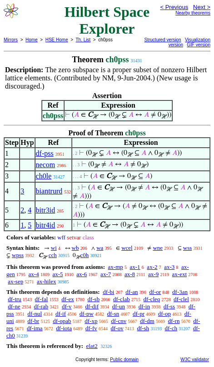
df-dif (92, 306)
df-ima (35, 328)
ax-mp (115, 266)
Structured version (162, 39)
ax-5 (57, 274)
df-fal (41, 299)
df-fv (91, 328)
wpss (18, 255)
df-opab (62, 320)
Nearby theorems (192, 12)
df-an (131, 291)
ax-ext (179, 274)
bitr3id (45, 210)
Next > (201, 7)
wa (99, 247)
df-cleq (151, 299)
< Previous (174, 7)
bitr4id (45, 225)
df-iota (64, 328)
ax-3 (169, 266)
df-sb (93, 299)
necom (45, 165)
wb (75, 247)
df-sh (143, 328)
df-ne (14, 306)
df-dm (147, 320)
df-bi (108, 291)
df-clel (181, 299)
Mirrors (11, 39)
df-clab (121, 299)
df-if (60, 313)
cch (53, 255)
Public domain (124, 359)
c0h (84, 255)
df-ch (171, 328)
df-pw (87, 313)
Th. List (83, 39)
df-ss (169, 306)
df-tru (14, 299)
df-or (155, 291)
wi (54, 247)
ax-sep (15, 281)
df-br (33, 320)
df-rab (41, 306)
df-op (164, 313)
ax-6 (81, 274)
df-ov (116, 328)
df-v (67, 306)
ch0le (44, 176)
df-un (118, 306)
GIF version (198, 44)
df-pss (45, 153)
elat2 (91, 345)
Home (31, 39)
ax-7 (105, 274)
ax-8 (129, 274)
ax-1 (135, 266)
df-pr (138, 313)
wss (187, 247)
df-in (144, 306)
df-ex (67, 299)
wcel (127, 247)
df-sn (113, 313)
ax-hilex (46, 281)
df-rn (173, 320)
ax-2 (152, 266)
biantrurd (49, 191)
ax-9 (153, 274)
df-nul (34, 313)
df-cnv (118, 320)
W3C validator (194, 359)
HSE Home (56, 39)
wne (158, 247)
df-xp (91, 320)
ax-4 (34, 274)
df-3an (180, 291)
